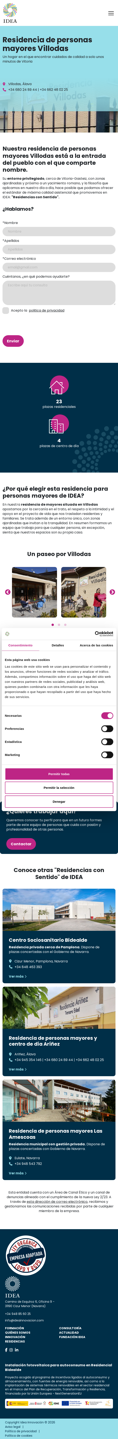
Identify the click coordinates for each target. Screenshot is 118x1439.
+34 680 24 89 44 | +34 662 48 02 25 (38, 89)
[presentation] (25, 321)
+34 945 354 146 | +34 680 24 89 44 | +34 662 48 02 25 (59, 1059)
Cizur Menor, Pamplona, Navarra (41, 961)
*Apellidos (11, 240)
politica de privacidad (46, 310)
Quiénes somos (17, 1332)
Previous (7, 591)
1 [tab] (53, 625)
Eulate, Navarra (27, 1158)
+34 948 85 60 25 (18, 1314)
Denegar (59, 801)
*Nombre (10, 222)
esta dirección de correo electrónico (57, 1201)
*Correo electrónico (19, 258)
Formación (14, 1328)
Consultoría (70, 1328)
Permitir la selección (59, 787)
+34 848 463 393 (28, 967)
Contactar (21, 844)
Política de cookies (18, 1436)
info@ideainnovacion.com (24, 1320)
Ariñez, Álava (25, 1054)
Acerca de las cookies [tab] (96, 645)
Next (111, 591)
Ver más (16, 976)
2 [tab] (59, 625)
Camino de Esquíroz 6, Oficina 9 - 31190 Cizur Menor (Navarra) (29, 1304)
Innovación (15, 1337)
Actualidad (69, 1332)
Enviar (13, 341)
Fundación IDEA (72, 1337)
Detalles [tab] (58, 645)
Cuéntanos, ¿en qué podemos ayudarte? (36, 276)
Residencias (15, 1341)
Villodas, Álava (20, 84)
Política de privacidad (21, 1431)
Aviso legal (12, 1427)
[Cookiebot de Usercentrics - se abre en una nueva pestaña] (94, 634)
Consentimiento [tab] (20, 645)
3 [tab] (65, 625)
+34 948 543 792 (28, 1163)
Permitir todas (59, 774)
